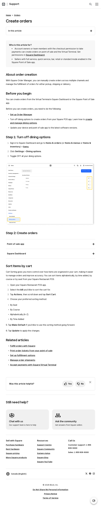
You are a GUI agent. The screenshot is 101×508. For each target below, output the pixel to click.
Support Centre (44, 445)
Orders (17, 15)
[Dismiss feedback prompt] (90, 382)
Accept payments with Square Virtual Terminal (33, 365)
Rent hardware (12, 449)
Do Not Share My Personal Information (50, 490)
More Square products (16, 458)
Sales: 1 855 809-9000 (78, 452)
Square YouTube (44, 462)
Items (26, 146)
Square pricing (12, 453)
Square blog (42, 458)
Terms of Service (50, 498)
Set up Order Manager (21, 114)
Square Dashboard (35, 55)
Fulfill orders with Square (22, 346)
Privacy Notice (50, 494)
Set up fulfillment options (22, 355)
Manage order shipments (22, 360)
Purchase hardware (15, 445)
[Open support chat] (93, 500)
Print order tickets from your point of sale (31, 350)
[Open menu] (97, 4)
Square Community (45, 449)
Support (14, 4)
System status (43, 453)
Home (8, 15)
